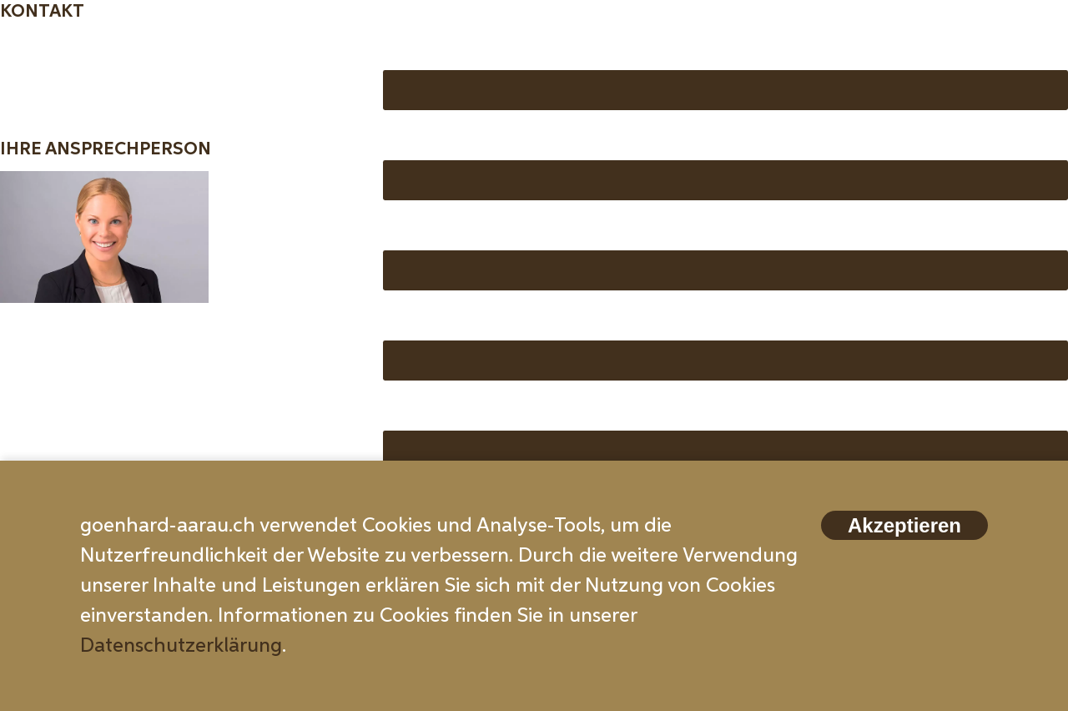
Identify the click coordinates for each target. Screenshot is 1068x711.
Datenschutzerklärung (181, 646)
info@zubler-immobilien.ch (121, 393)
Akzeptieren (904, 525)
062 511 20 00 (63, 361)
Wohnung (427, 320)
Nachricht (427, 411)
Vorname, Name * (462, 50)
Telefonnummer (455, 230)
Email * (414, 140)
